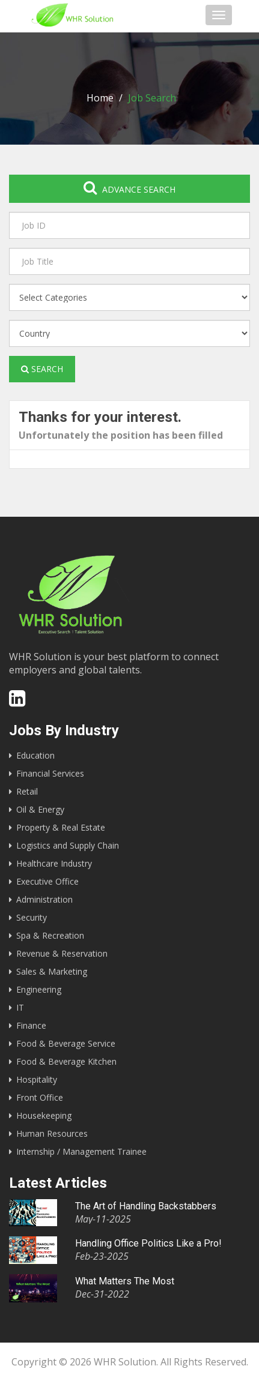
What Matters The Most (124, 1281)
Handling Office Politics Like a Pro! (148, 1243)
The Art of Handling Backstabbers (145, 1206)
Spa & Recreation (50, 935)
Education (35, 755)
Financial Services (50, 773)
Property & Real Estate (60, 827)
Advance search (129, 187)
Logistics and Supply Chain (67, 845)
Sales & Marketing (51, 971)
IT (20, 1007)
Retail (27, 791)
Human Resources (52, 1133)
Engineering (38, 989)
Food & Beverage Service (65, 1043)
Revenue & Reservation (62, 953)
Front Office (39, 1097)
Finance (31, 1025)
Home (100, 98)
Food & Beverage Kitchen (66, 1061)
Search (42, 369)
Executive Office (47, 881)
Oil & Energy (40, 809)
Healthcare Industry (54, 863)
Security (31, 917)
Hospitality (36, 1079)
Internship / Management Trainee (81, 1151)
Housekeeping (44, 1115)
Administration (44, 899)
